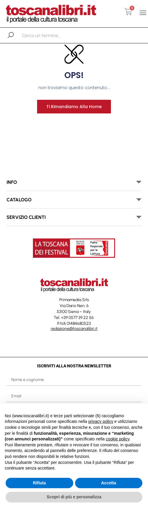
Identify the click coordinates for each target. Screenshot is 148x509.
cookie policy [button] (117, 439)
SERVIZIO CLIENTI (26, 217)
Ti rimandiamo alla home (74, 107)
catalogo (19, 200)
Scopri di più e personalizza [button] (74, 496)
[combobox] (53, 35)
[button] (143, 13)
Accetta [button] (108, 482)
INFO (12, 182)
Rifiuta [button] (39, 482)
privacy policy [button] (100, 421)
